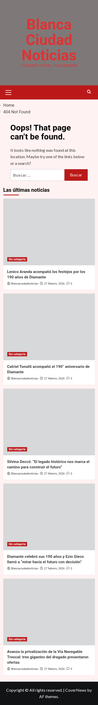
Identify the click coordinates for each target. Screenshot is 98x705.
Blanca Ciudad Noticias (49, 39)
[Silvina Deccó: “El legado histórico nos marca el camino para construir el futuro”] (49, 422)
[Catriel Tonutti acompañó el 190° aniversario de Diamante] (49, 327)
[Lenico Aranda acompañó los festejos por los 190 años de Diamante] (49, 232)
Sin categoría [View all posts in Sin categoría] (17, 259)
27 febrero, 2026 (54, 283)
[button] (8, 91)
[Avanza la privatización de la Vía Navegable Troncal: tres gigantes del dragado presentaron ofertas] (49, 612)
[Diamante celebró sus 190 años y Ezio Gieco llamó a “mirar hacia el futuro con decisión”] (49, 517)
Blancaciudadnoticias (24, 283)
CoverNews (75, 690)
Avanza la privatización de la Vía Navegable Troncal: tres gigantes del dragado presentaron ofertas (47, 657)
